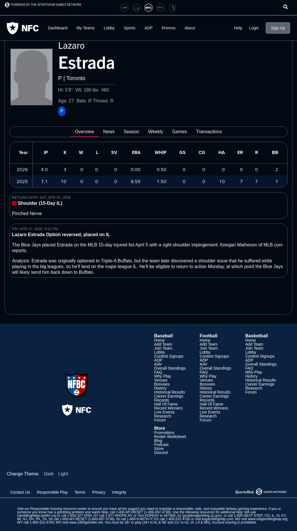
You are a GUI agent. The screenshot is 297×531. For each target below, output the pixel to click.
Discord (161, 452)
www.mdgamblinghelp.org (267, 519)
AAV (158, 364)
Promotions (164, 432)
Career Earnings (168, 396)
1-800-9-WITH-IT (139, 519)
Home (159, 340)
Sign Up (278, 28)
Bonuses (162, 384)
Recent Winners (168, 408)
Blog (158, 440)
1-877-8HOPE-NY (119, 516)
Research (162, 416)
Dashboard (58, 28)
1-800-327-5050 (79, 516)
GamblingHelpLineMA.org (36, 516)
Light (63, 473)
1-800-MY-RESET (129, 512)
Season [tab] (131, 131)
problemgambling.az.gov (202, 516)
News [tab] (109, 131)
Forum (160, 420)
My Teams (86, 28)
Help (238, 28)
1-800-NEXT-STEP (248, 516)
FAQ (158, 372)
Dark (49, 473)
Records (161, 400)
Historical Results (169, 392)
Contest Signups (169, 356)
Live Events (164, 412)
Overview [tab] (84, 131)
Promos (169, 28)
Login (254, 28)
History (160, 388)
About (190, 28)
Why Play (162, 376)
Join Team (163, 348)
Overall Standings (170, 368)
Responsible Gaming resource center (58, 509)
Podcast (161, 444)
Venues (161, 380)
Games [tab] (179, 131)
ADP (149, 28)
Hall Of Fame (166, 404)
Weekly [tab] (155, 131)
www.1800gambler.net (86, 522)
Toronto (76, 78)
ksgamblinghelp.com (217, 519)
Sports (129, 28)
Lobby (109, 28)
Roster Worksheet (170, 436)
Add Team (163, 344)
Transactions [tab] (209, 131)
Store (159, 448)
